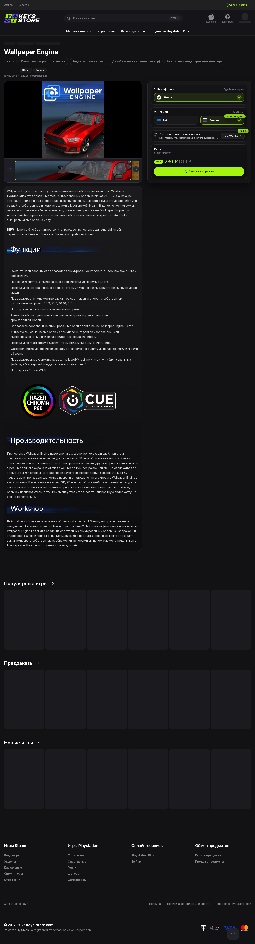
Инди (10, 61)
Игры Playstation (133, 31)
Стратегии (12, 879)
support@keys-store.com (234, 903)
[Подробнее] (233, 136)
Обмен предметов (212, 845)
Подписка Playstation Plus (170, 31)
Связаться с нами (16, 903)
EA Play (136, 861)
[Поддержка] (233, 934)
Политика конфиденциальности (188, 903)
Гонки (72, 867)
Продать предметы (209, 861)
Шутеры (74, 873)
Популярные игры (29, 583)
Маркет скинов (78, 31)
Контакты (23, 5)
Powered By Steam (17, 930)
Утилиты (59, 61)
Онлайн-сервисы (147, 845)
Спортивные (77, 861)
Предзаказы (22, 663)
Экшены (10, 861)
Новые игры (21, 743)
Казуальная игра (33, 61)
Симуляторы (13, 873)
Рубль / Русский (239, 4)
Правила (155, 903)
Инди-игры (12, 855)
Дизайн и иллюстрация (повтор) (136, 61)
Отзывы (8, 5)
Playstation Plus (142, 855)
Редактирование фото (88, 61)
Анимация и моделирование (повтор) (194, 61)
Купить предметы (208, 855)
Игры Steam (106, 31)
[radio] (199, 97)
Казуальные (13, 867)
